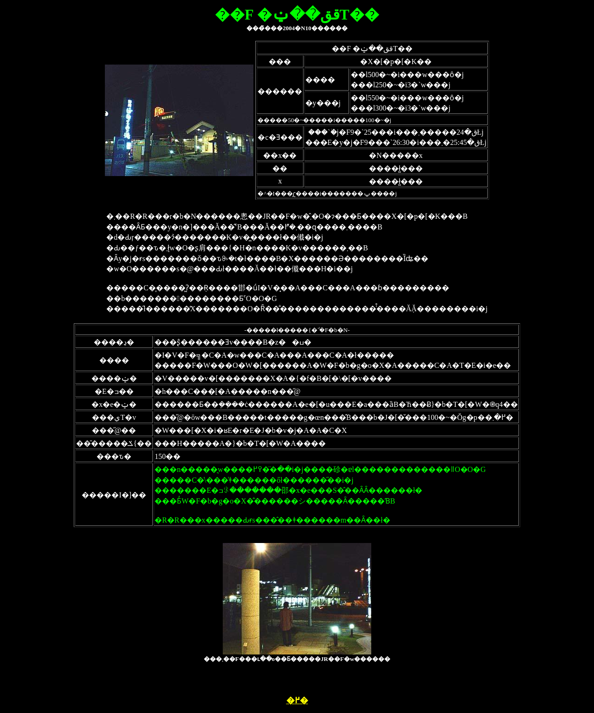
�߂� (297, 700)
